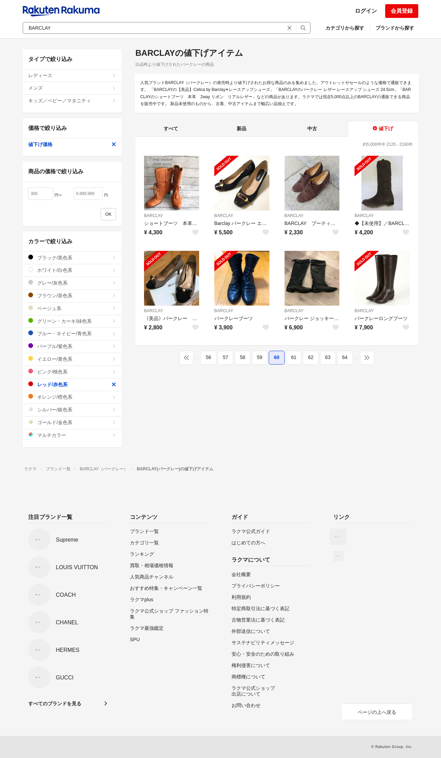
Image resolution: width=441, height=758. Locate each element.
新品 (241, 128)
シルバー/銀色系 (72, 409)
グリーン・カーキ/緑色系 (72, 321)
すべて (171, 128)
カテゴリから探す (345, 28)
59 (260, 357)
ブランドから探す (395, 28)
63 (328, 357)
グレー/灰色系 (72, 283)
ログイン (366, 11)
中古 (312, 128)
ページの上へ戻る (377, 712)
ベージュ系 (72, 308)
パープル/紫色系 (72, 346)
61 (294, 357)
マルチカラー (72, 435)
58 (242, 357)
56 (208, 357)
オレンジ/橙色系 (72, 397)
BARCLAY (153, 215)
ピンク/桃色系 (72, 372)
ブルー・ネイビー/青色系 (72, 333)
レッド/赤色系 (72, 384)
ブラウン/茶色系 (72, 295)
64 (345, 357)
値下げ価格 (72, 144)
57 (225, 357)
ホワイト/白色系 (72, 270)
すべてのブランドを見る (54, 703)
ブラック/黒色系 (72, 257)
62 (311, 357)
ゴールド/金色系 (72, 422)
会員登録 (402, 11)
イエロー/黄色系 (72, 359)
